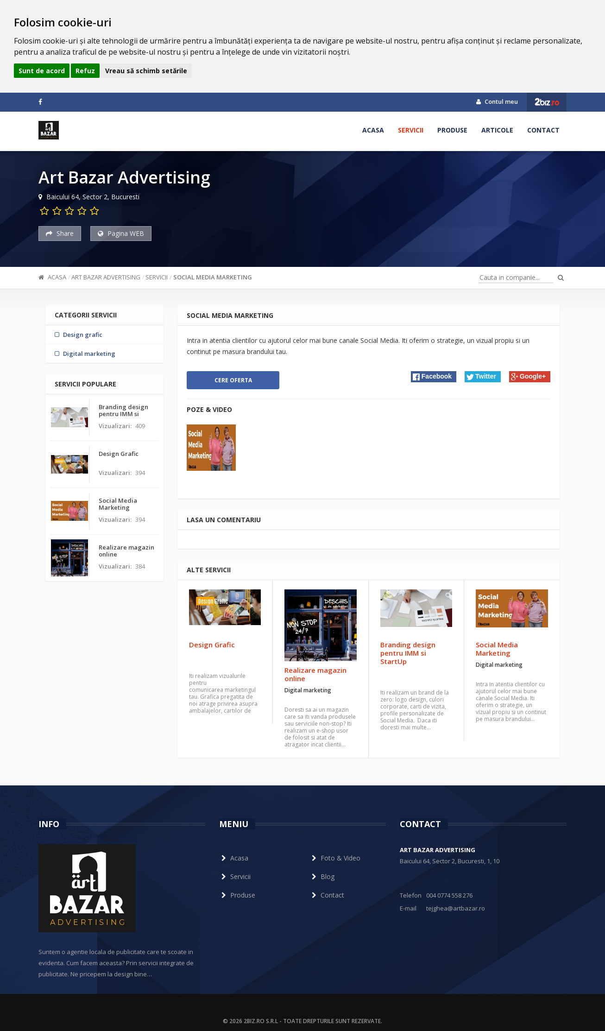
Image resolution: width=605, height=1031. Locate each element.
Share (60, 233)
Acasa (373, 130)
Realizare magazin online (315, 674)
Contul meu (497, 101)
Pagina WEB (121, 233)
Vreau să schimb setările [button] (146, 70)
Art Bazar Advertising (105, 277)
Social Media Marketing (212, 277)
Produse (452, 130)
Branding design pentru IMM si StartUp (407, 652)
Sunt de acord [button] (42, 70)
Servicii (410, 130)
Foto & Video (334, 858)
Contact (543, 130)
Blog (321, 876)
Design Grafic (212, 644)
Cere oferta (233, 380)
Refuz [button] (85, 70)
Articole (497, 130)
